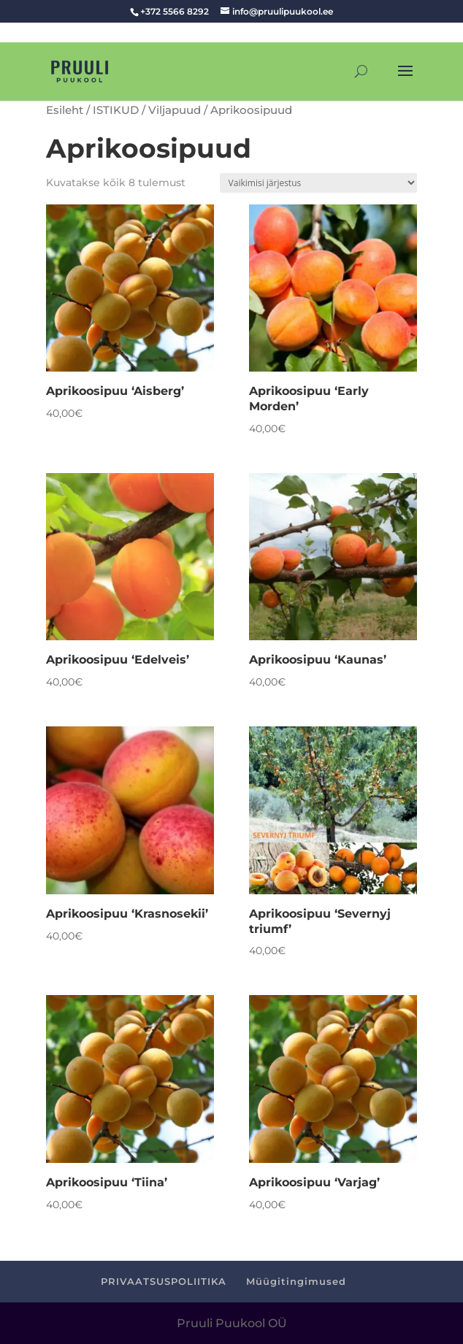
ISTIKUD (116, 110)
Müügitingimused (296, 1281)
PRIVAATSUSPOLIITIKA (163, 1281)
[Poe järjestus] (318, 183)
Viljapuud (174, 110)
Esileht (64, 110)
